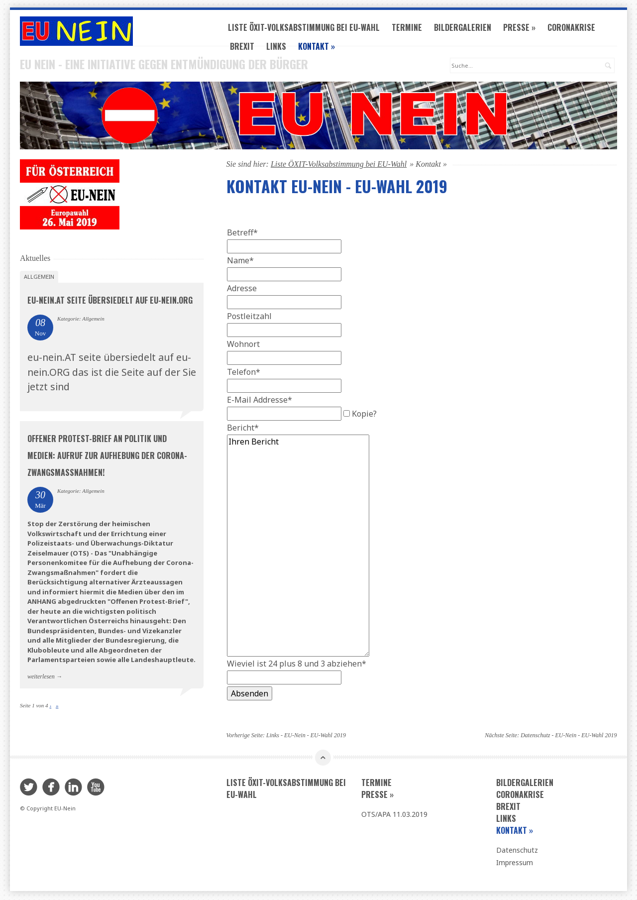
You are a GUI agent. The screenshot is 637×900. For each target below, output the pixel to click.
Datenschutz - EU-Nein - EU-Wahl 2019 (569, 736)
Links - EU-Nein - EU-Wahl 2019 (306, 736)
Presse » (523, 29)
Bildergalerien (466, 29)
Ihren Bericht (298, 547)
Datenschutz (517, 851)
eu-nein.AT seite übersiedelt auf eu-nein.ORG (110, 302)
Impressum (514, 864)
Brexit (245, 48)
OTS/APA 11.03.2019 (394, 815)
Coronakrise (575, 29)
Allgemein (39, 278)
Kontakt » (320, 48)
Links (280, 48)
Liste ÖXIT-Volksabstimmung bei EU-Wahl (307, 29)
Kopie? (364, 415)
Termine (410, 29)
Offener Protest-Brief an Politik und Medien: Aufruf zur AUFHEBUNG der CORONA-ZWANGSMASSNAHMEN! (107, 456)
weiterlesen (41, 677)
